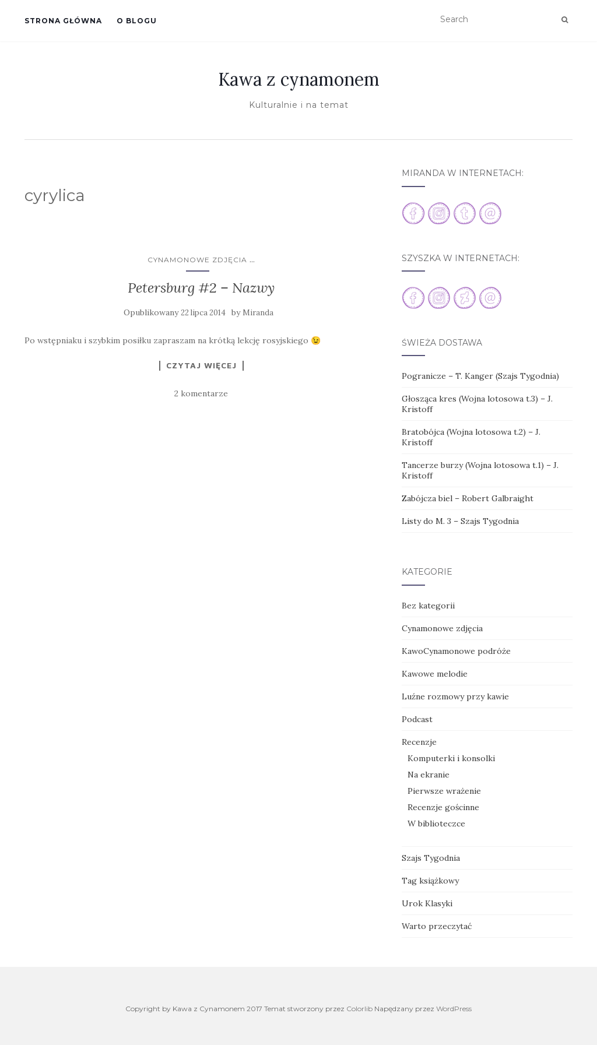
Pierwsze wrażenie (444, 791)
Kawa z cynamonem (299, 79)
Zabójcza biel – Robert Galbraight (467, 498)
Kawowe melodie (435, 673)
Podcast (417, 719)
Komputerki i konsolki (451, 758)
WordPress (454, 1008)
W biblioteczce (436, 823)
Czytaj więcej (201, 365)
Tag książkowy (430, 880)
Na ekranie (428, 774)
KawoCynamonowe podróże (456, 651)
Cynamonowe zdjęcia (197, 259)
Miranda (258, 313)
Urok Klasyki (427, 903)
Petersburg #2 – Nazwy (201, 288)
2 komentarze (201, 393)
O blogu (137, 20)
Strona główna (63, 20)
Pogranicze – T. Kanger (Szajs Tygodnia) (480, 376)
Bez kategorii (428, 605)
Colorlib (359, 1008)
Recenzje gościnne (443, 807)
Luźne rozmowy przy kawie (455, 696)
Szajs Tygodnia (431, 858)
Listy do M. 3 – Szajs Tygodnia (460, 521)
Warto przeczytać (437, 926)
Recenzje (419, 742)
